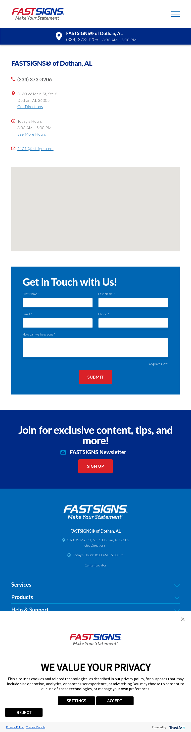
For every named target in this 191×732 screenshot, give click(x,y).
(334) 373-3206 (82, 39)
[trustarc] (176, 727)
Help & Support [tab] (95, 610)
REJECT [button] (24, 712)
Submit (95, 377)
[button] (175, 14)
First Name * (31, 294)
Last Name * (106, 294)
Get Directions (30, 106)
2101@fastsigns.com (35, 148)
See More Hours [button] (31, 134)
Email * (27, 314)
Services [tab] (95, 584)
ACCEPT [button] (114, 701)
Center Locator (95, 565)
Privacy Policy (15, 727)
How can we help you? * (39, 334)
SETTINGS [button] (76, 701)
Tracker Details (35, 727)
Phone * (103, 314)
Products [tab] (95, 597)
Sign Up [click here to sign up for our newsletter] (95, 466)
